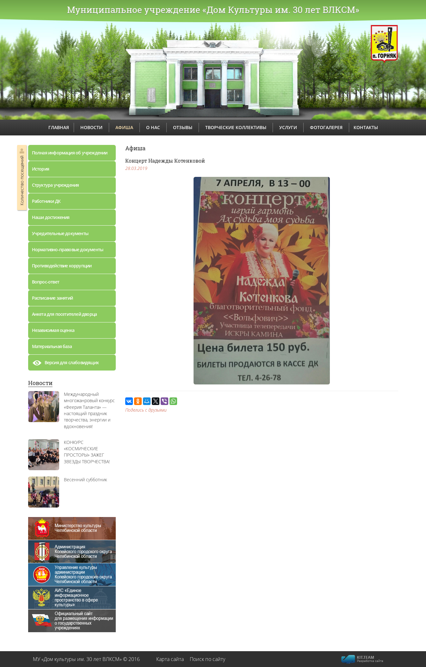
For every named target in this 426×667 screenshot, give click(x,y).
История (40, 169)
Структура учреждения (55, 185)
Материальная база (52, 346)
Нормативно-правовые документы (67, 249)
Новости (40, 383)
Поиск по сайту (207, 659)
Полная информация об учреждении (70, 153)
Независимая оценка (53, 330)
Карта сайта (170, 659)
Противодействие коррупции (62, 266)
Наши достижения (51, 217)
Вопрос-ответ (45, 282)
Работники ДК (46, 201)
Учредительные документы (60, 233)
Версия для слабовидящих (65, 364)
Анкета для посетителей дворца (64, 314)
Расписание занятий (52, 298)
